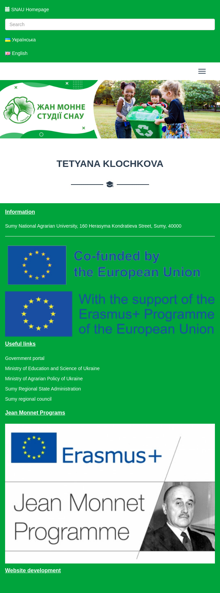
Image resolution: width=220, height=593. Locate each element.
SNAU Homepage (27, 9)
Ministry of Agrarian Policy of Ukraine (44, 378)
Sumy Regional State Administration (43, 388)
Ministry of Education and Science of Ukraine (52, 368)
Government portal (24, 358)
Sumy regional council (28, 399)
